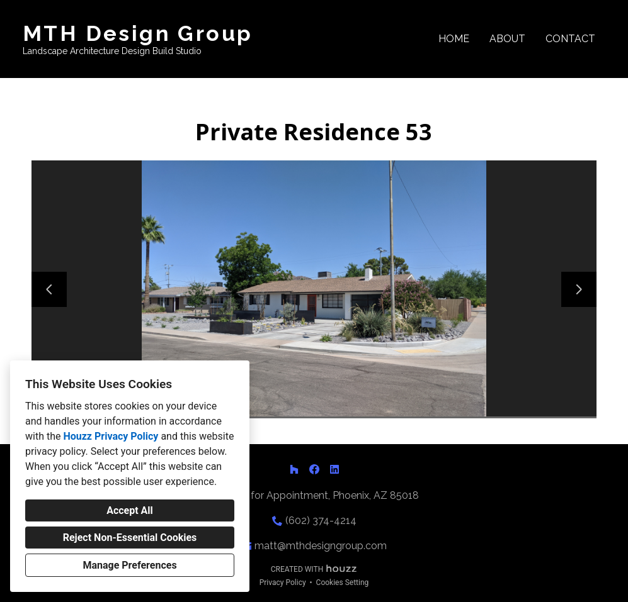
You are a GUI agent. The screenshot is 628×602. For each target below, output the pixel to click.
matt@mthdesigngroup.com (320, 546)
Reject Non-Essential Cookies (130, 537)
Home (453, 39)
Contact (570, 39)
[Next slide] (579, 289)
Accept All (129, 510)
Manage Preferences (129, 565)
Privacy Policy (283, 582)
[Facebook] (314, 469)
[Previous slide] (49, 289)
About (507, 39)
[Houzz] (294, 469)
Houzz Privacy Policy (110, 436)
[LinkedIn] (334, 469)
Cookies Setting (342, 582)
